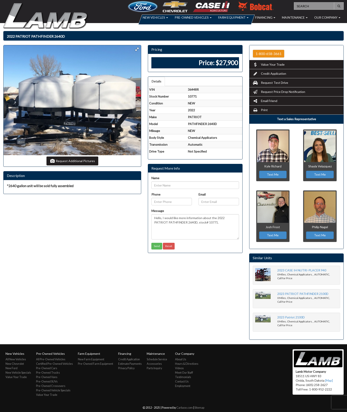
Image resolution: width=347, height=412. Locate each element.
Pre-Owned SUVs (47, 381)
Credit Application (269, 73)
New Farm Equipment (91, 359)
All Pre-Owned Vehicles (50, 359)
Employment (182, 386)
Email (202, 194)
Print (260, 110)
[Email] (219, 201)
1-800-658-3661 (268, 54)
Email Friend (265, 101)
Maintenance (295, 17)
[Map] (329, 380)
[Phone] (171, 201)
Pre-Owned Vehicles (193, 17)
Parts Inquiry (154, 368)
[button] (137, 49)
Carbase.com (184, 407)
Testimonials (183, 377)
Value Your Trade (269, 64)
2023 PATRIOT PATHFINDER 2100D (302, 294)
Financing (265, 17)
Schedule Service (157, 359)
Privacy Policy (126, 368)
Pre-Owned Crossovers (50, 386)
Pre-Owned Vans (46, 377)
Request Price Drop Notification (279, 92)
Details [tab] (156, 81)
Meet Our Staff (184, 372)
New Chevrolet (15, 363)
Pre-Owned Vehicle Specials (53, 390)
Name (155, 178)
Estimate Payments (130, 363)
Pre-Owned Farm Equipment (95, 363)
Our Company (327, 17)
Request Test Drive (270, 82)
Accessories (154, 363)
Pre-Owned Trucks (48, 372)
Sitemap (199, 407)
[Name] (195, 185)
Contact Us (182, 381)
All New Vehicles (16, 359)
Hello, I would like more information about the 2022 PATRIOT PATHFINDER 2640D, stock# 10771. (195, 226)
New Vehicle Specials (18, 372)
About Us (180, 359)
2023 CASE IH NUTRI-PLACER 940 (301, 270)
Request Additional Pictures (72, 161)
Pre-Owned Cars (46, 368)
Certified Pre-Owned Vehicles (54, 363)
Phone (155, 194)
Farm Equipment (233, 17)
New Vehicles (155, 17)
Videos (179, 368)
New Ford (11, 368)
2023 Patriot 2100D (291, 317)
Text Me (273, 174)
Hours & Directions (186, 363)
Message (157, 211)
